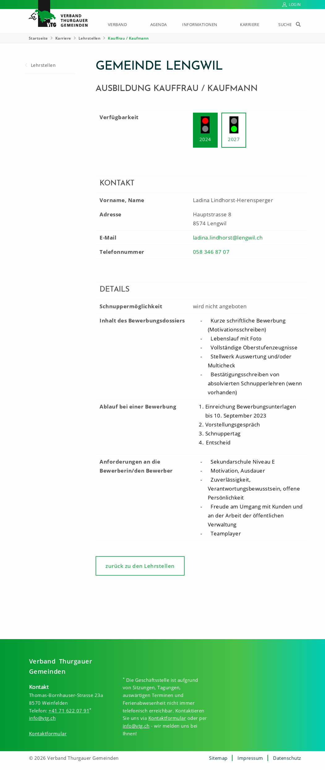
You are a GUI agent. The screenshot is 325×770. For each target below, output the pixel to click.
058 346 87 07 (211, 251)
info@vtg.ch (42, 718)
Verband (117, 24)
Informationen (199, 24)
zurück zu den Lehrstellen (140, 565)
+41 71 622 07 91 (69, 710)
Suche (285, 24)
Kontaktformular (48, 733)
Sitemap (218, 758)
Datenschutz (287, 758)
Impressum (250, 758)
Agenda (158, 24)
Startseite (38, 38)
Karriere (249, 24)
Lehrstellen (90, 38)
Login (295, 4)
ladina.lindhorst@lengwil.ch (228, 237)
